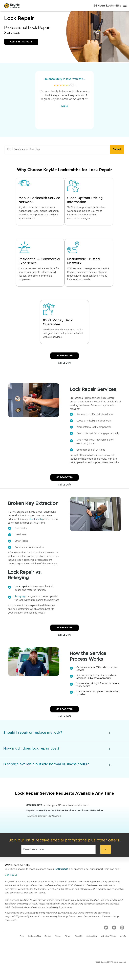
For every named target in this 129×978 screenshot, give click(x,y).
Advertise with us (108, 936)
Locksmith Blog (34, 936)
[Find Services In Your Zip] (57, 149)
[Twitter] (106, 927)
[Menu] (125, 6)
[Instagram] (122, 927)
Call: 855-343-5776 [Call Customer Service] (21, 42)
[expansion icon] (109, 733)
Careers (48, 936)
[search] (117, 149)
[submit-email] (105, 849)
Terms (57, 936)
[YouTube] (114, 927)
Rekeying (20, 596)
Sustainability (92, 936)
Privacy (68, 936)
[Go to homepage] (11, 5)
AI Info (123, 936)
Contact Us (11, 875)
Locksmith (36, 519)
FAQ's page (61, 869)
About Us (78, 936)
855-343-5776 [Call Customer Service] (64, 355)
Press (22, 936)
